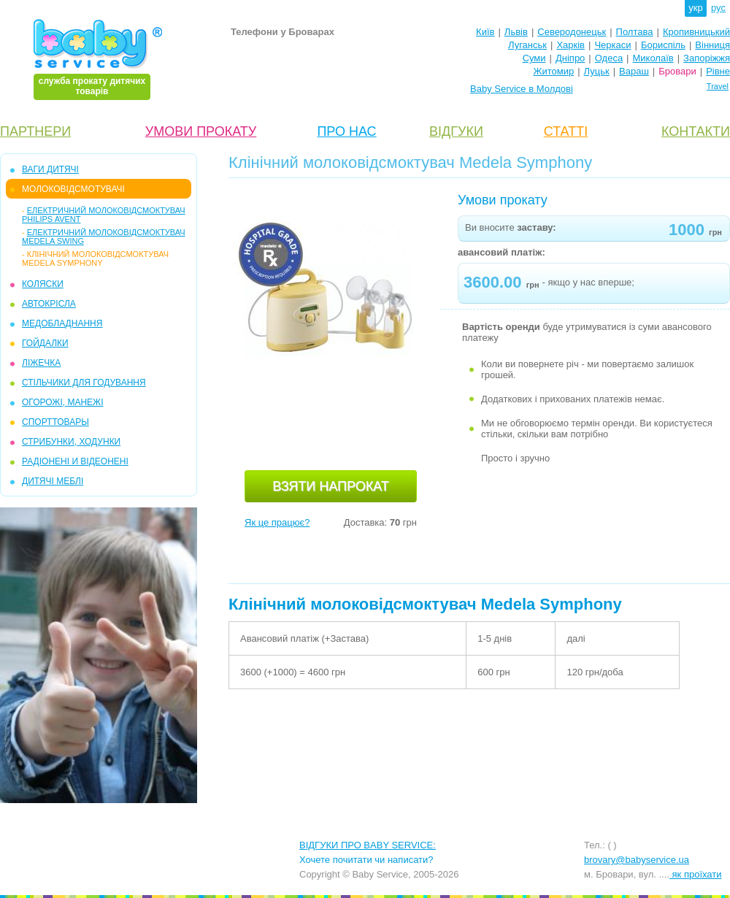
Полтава (634, 31)
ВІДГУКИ (456, 131)
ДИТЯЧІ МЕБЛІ (52, 481)
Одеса (609, 58)
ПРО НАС (346, 131)
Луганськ (527, 44)
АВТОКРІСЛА (49, 304)
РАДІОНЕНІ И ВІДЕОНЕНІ (75, 461)
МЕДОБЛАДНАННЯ (62, 323)
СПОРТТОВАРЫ (55, 422)
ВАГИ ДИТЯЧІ (50, 169)
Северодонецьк (571, 31)
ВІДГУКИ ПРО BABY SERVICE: (367, 845)
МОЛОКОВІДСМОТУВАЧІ (73, 189)
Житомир (553, 71)
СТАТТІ (566, 131)
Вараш (634, 71)
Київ (485, 31)
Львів (516, 31)
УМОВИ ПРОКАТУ (200, 131)
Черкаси (612, 44)
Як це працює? (277, 522)
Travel (718, 86)
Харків (570, 44)
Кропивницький (696, 31)
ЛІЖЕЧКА (41, 363)
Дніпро (570, 58)
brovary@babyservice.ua (636, 859)
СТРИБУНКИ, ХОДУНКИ (71, 442)
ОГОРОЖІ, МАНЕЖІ (62, 402)
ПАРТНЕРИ (35, 131)
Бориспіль (663, 44)
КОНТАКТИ (695, 131)
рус (718, 7)
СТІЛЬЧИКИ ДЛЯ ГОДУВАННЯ (84, 382)
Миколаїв (653, 58)
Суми (534, 58)
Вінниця (712, 44)
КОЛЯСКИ (43, 284)
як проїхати (695, 874)
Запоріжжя (706, 58)
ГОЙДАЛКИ (45, 343)
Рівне (718, 71)
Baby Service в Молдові (521, 88)
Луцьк (597, 71)
